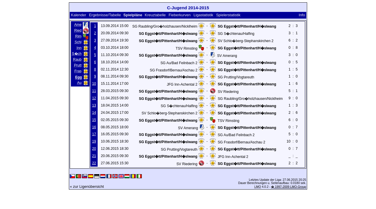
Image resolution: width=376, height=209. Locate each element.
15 (94, 120)
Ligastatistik (203, 15)
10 (94, 84)
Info (302, 15)
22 (94, 163)
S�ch (76, 54)
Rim (78, 36)
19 (94, 141)
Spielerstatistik (228, 15)
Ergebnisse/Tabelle (105, 15)
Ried (77, 30)
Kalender (78, 15)
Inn (79, 48)
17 (94, 134)
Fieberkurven (180, 15)
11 (94, 91)
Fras (77, 71)
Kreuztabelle (155, 15)
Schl (78, 42)
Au (79, 83)
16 (94, 127)
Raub (77, 59)
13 (94, 105)
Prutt (78, 65)
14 (94, 113)
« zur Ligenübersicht (87, 186)
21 (94, 156)
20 (94, 149)
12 (94, 98)
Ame (77, 25)
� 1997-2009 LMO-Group (288, 186)
